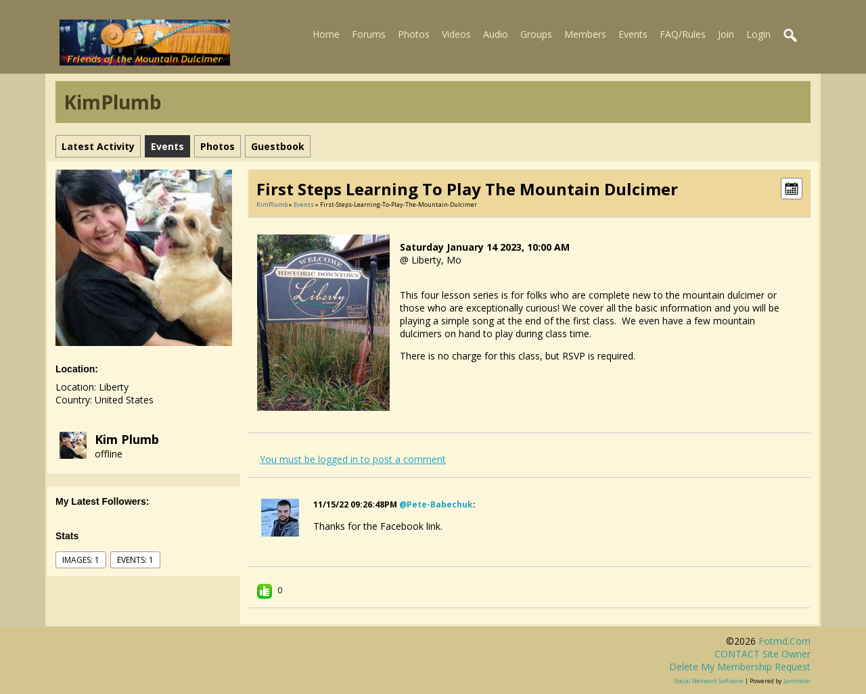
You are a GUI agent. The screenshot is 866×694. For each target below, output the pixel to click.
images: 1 (80, 560)
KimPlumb (272, 204)
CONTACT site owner (762, 653)
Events (632, 34)
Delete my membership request (740, 666)
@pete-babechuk (436, 504)
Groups (536, 34)
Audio (495, 34)
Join (726, 34)
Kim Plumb (127, 439)
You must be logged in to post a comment (353, 459)
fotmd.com (784, 641)
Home (326, 34)
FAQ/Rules (683, 34)
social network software (709, 680)
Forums (369, 34)
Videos (456, 34)
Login (758, 34)
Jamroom (797, 680)
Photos (414, 34)
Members (585, 34)
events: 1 (135, 560)
